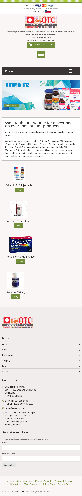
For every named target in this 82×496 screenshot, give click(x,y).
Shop (41, 350)
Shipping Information (64, 481)
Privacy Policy (65, 484)
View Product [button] (11, 105)
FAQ (41, 366)
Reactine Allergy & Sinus (20, 256)
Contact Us (35, 484)
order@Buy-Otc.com (15, 408)
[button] (41, 45)
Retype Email (8, 453)
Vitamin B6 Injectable (18, 221)
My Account (41, 355)
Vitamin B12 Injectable (19, 185)
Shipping (41, 360)
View (19, 190)
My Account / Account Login (20, 481)
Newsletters (15, 484)
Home (41, 344)
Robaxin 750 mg (15, 292)
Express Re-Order (44, 481)
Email (4, 442)
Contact (41, 371)
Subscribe (9, 465)
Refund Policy (49, 484)
